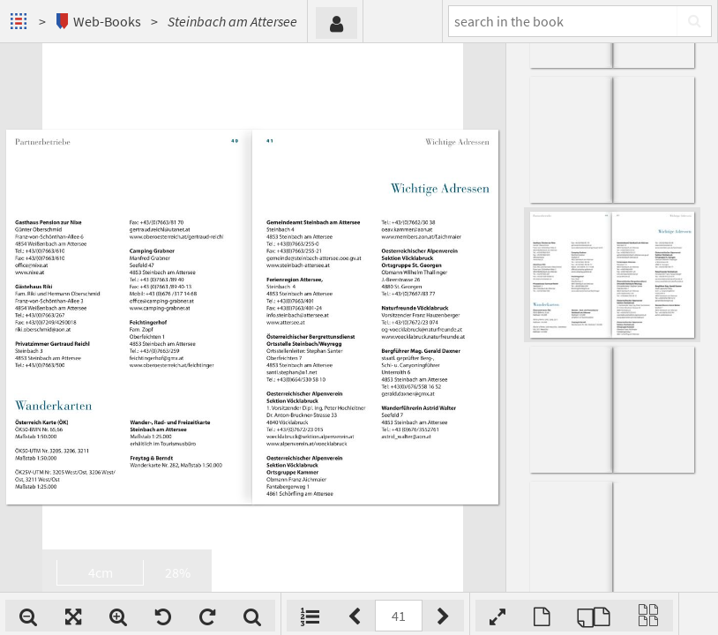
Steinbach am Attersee (232, 21)
